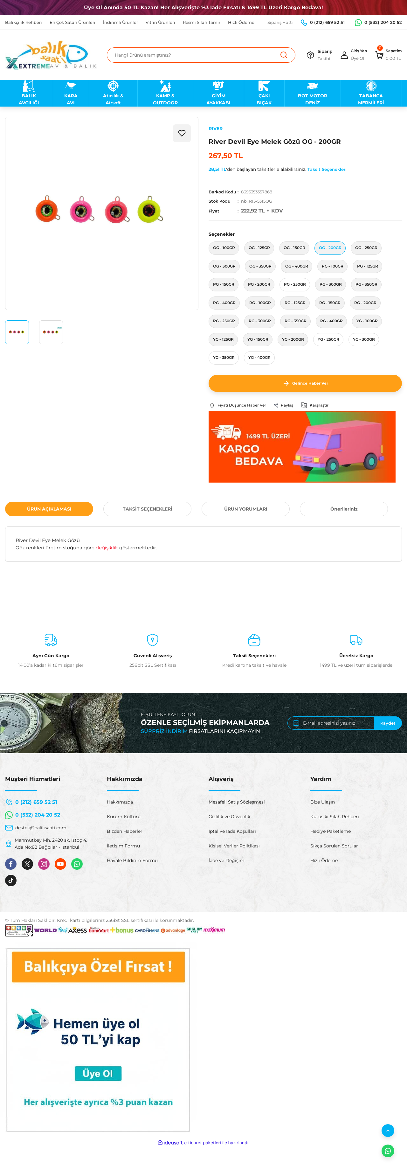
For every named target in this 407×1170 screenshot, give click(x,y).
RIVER (216, 128)
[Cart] (387, 55)
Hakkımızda (120, 824)
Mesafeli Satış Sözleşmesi (237, 824)
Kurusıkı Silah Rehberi (334, 839)
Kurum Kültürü (124, 839)
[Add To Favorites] (182, 133)
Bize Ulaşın (322, 824)
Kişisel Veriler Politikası (234, 868)
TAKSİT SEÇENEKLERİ (147, 531)
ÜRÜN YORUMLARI (245, 531)
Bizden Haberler (124, 854)
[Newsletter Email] (344, 745)
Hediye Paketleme (330, 854)
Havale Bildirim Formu (132, 883)
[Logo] (51, 55)
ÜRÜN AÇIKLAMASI (49, 531)
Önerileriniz (344, 531)
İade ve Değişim (227, 883)
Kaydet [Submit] (388, 745)
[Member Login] (348, 55)
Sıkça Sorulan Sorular (334, 868)
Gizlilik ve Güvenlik (229, 839)
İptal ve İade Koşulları (232, 854)
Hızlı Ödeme (324, 883)
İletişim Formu (123, 868)
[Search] (198, 55)
